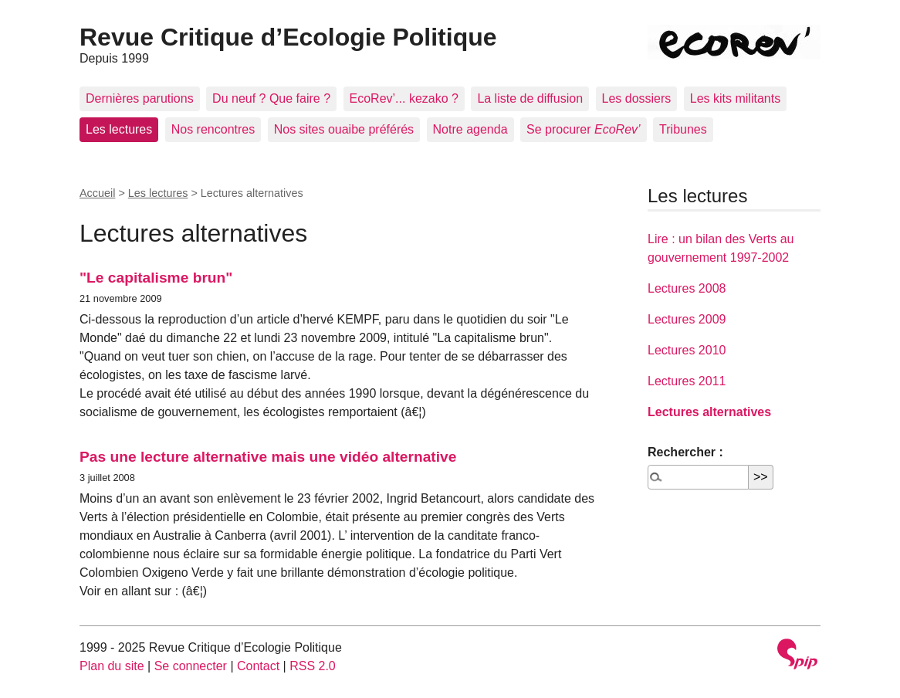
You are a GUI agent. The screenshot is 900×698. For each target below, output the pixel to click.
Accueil (97, 193)
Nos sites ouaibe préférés (344, 129)
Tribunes (683, 129)
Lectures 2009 (687, 319)
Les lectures (119, 129)
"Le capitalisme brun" (156, 277)
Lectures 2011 (687, 381)
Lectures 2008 (687, 288)
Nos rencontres (213, 129)
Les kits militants (735, 98)
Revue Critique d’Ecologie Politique (288, 37)
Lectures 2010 (687, 350)
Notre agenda (470, 129)
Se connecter (190, 666)
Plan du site (112, 666)
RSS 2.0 (312, 666)
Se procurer (583, 129)
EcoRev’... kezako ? (404, 98)
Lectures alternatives (709, 411)
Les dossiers (637, 98)
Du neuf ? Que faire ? (271, 98)
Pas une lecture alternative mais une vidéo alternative (268, 457)
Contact (258, 666)
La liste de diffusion (530, 98)
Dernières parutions (140, 98)
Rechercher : (685, 452)
